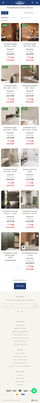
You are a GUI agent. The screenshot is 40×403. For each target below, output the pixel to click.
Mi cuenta (20, 375)
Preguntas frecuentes (20, 363)
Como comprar (20, 353)
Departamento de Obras (20, 335)
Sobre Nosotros (20, 325)
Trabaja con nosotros (20, 328)
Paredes (13, 17)
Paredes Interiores (25, 17)
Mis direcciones (20, 381)
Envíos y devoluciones (20, 359)
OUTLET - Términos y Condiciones (20, 366)
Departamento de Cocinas (20, 338)
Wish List (20, 384)
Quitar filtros (4, 20)
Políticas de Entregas (20, 344)
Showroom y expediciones (20, 331)
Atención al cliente (20, 341)
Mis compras (20, 378)
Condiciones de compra (20, 356)
